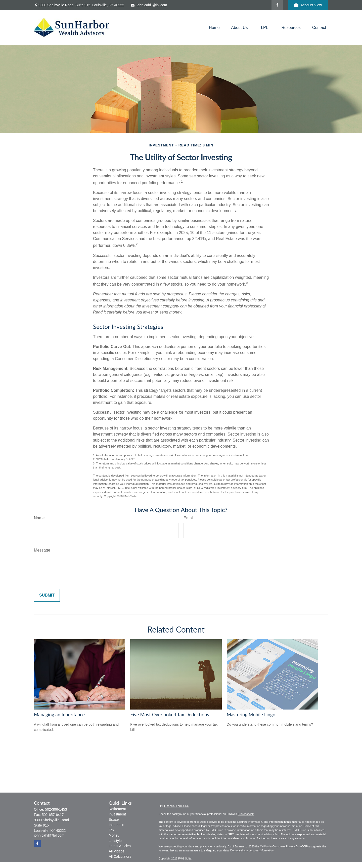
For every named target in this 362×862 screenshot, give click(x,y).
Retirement (117, 809)
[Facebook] (277, 5)
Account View (308, 5)
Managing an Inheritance (59, 714)
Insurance (116, 825)
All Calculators (120, 856)
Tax (111, 830)
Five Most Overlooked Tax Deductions (169, 714)
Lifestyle (115, 841)
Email (189, 518)
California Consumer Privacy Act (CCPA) (285, 846)
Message (42, 550)
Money (114, 835)
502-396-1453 (56, 809)
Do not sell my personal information (252, 850)
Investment (117, 814)
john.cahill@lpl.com (148, 5)
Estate (114, 819)
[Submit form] (47, 595)
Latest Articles (120, 846)
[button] (214, 27)
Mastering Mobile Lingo (251, 714)
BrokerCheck (246, 813)
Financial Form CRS (176, 805)
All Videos (116, 851)
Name (39, 518)
